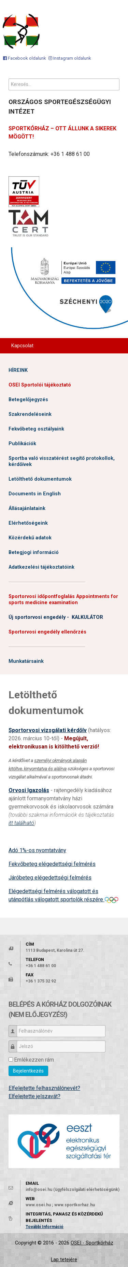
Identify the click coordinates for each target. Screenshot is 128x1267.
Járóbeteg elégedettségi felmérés (50, 877)
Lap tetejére (64, 1260)
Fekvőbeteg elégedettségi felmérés (52, 864)
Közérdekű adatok (30, 538)
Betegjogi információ (34, 552)
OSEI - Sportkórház (92, 1243)
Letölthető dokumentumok (40, 479)
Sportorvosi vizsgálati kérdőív (48, 730)
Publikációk (22, 444)
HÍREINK (18, 370)
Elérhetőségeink (28, 523)
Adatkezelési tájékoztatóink (41, 567)
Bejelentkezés (28, 1071)
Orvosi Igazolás (29, 790)
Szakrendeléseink (30, 414)
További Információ (44, 1226)
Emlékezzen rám (34, 1060)
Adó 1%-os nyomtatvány (37, 850)
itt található (21, 823)
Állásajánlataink (27, 508)
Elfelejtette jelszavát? (34, 1096)
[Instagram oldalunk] (69, 58)
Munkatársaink (26, 661)
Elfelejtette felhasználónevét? (44, 1088)
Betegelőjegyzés (28, 400)
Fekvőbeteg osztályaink (36, 429)
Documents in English (35, 494)
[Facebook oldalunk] (24, 58)
